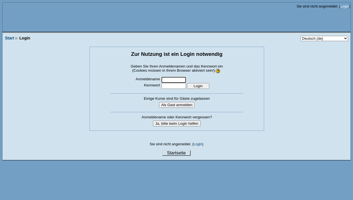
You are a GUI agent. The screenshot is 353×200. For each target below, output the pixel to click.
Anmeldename (148, 79)
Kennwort (152, 85)
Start (9, 38)
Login (344, 6)
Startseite (176, 153)
